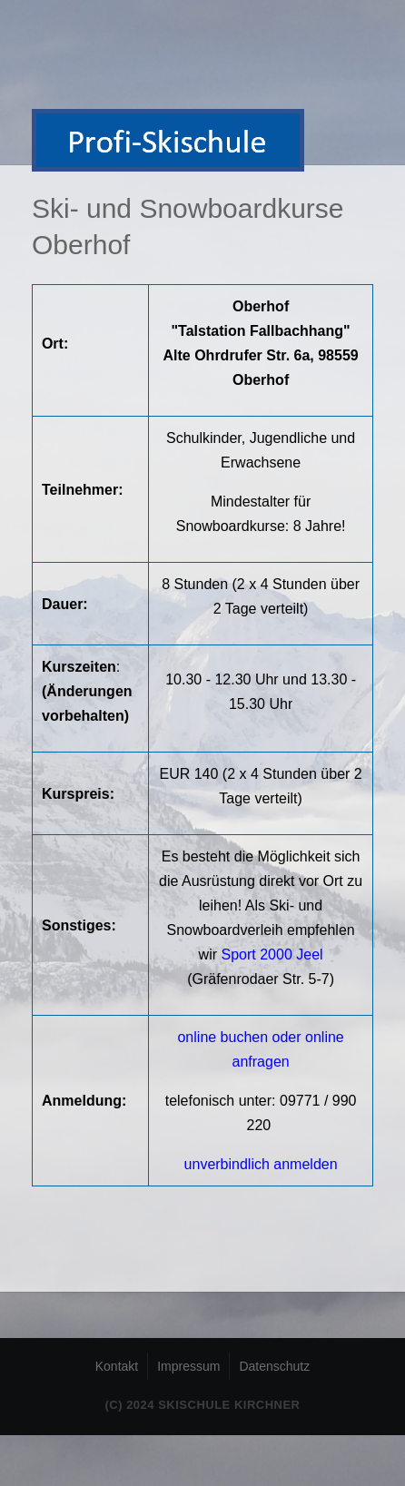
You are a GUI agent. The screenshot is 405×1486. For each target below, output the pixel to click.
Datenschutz (274, 1366)
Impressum (188, 1366)
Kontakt (116, 1366)
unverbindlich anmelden (261, 1164)
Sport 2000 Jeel (272, 954)
